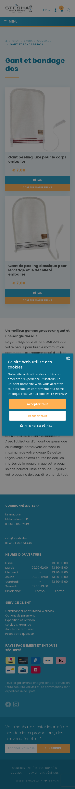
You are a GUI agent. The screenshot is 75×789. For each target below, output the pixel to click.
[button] (37, 426)
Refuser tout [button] (37, 416)
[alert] (37, 394)
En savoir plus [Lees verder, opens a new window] (59, 394)
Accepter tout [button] (37, 404)
